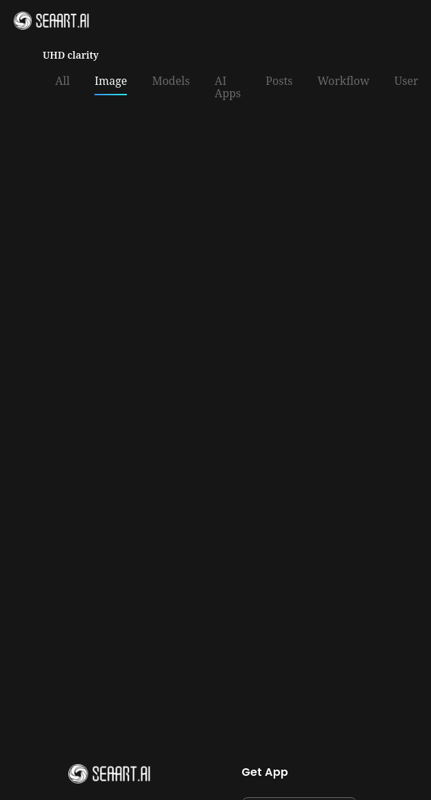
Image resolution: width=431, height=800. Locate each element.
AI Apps (227, 88)
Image (110, 81)
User (406, 81)
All (62, 81)
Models (171, 81)
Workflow (343, 81)
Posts (278, 81)
